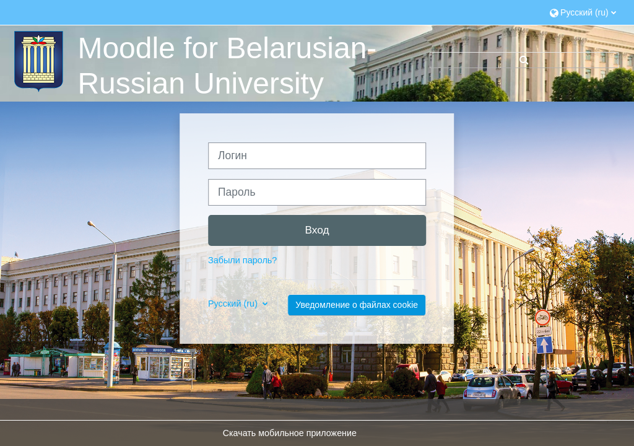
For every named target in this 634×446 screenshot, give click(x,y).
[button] (583, 12)
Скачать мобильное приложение (290, 433)
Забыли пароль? (242, 260)
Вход (317, 230)
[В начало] (37, 61)
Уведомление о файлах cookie (356, 305)
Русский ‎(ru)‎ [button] (234, 303)
